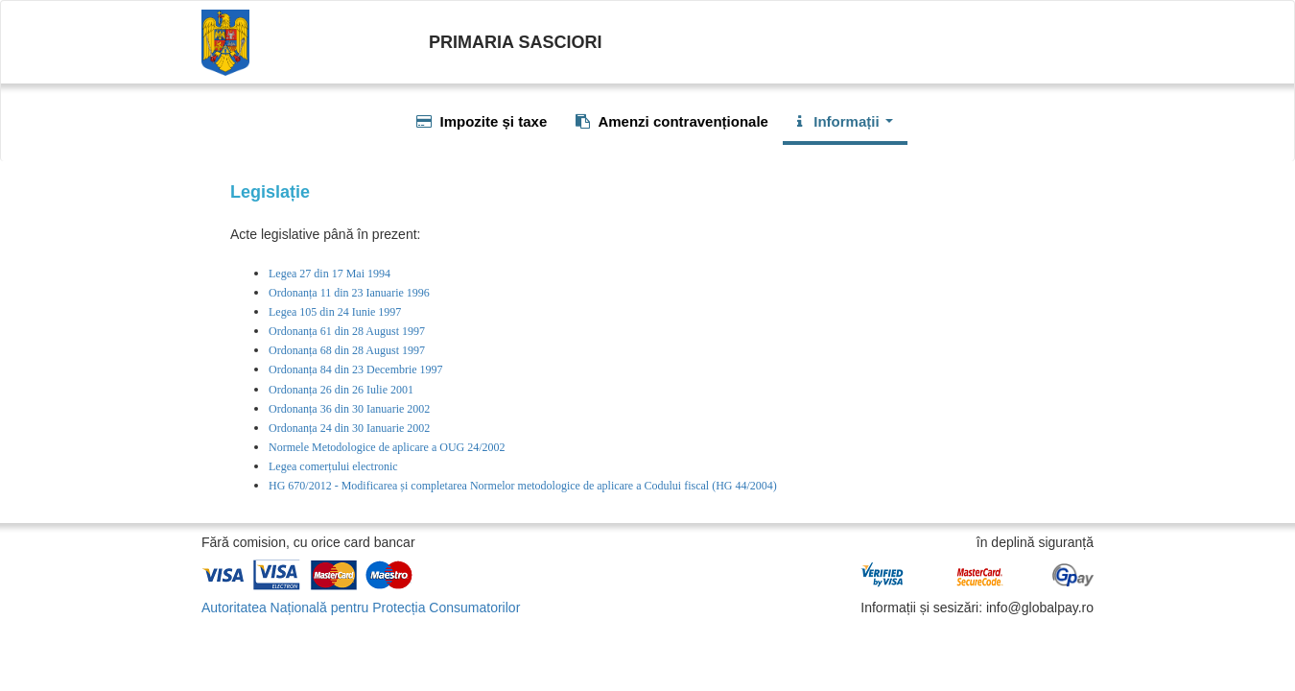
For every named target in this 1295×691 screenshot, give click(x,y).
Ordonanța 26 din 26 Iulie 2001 (341, 389)
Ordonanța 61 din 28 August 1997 (347, 331)
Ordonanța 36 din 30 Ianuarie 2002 (349, 409)
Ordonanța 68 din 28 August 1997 (347, 350)
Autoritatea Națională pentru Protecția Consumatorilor (360, 607)
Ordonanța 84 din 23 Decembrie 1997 (356, 369)
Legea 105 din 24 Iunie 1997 (335, 312)
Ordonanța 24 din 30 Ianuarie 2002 (349, 428)
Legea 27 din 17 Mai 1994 (329, 273)
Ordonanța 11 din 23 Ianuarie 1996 (349, 292)
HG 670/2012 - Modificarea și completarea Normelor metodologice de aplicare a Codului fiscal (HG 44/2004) (523, 485)
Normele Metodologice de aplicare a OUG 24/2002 (387, 447)
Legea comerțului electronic (333, 466)
